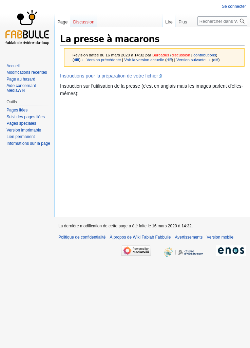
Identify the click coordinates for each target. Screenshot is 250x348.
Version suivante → (193, 59)
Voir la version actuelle (144, 59)
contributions (204, 55)
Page (62, 21)
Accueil (13, 66)
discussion (181, 55)
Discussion (83, 21)
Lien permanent (20, 136)
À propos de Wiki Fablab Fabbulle (140, 237)
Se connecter (234, 6)
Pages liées (16, 110)
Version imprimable (23, 130)
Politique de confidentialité (81, 237)
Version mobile (220, 237)
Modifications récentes (26, 72)
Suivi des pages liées (25, 117)
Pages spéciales (21, 123)
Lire (170, 21)
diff (76, 59)
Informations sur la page (28, 143)
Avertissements (189, 237)
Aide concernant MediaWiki (21, 88)
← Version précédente (101, 59)
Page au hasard (20, 79)
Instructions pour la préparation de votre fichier (109, 76)
